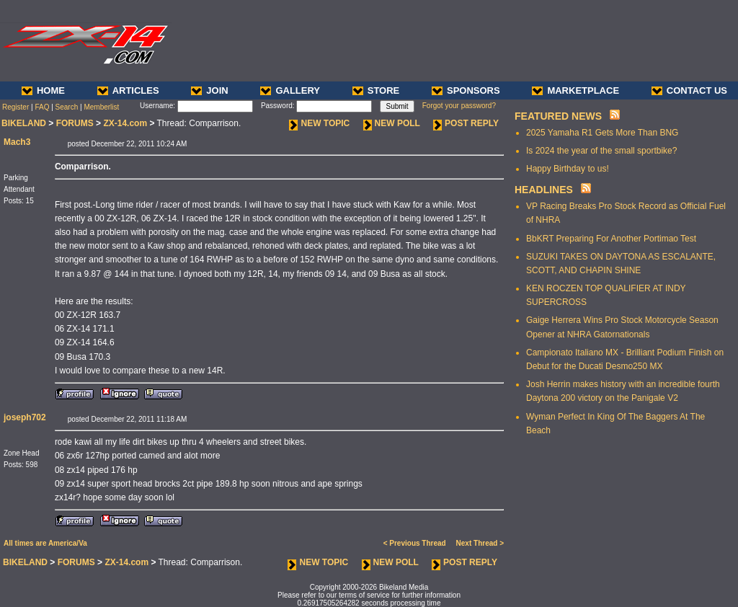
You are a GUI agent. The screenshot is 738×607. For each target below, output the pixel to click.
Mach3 (17, 142)
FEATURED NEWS (558, 116)
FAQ (42, 107)
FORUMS (75, 123)
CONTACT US (689, 90)
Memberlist (101, 107)
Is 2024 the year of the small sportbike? (601, 151)
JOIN (209, 90)
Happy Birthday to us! (567, 169)
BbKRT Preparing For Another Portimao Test (611, 239)
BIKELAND (23, 123)
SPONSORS (466, 90)
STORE (376, 90)
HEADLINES (544, 189)
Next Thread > (480, 543)
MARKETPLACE (575, 90)
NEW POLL (391, 123)
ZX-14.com (125, 123)
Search (67, 107)
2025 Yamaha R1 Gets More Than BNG (602, 133)
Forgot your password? (459, 106)
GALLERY (290, 90)
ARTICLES (128, 90)
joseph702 (25, 417)
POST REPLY (466, 123)
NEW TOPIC (319, 123)
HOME (43, 90)
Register (15, 107)
